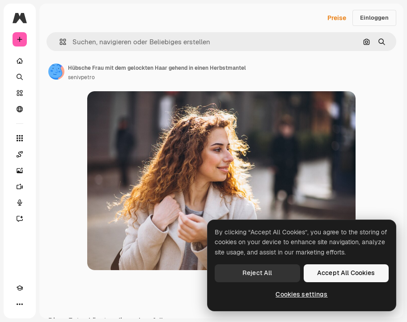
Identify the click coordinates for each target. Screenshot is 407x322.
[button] (59, 41)
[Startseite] (20, 61)
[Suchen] (20, 77)
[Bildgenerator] (20, 170)
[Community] (20, 109)
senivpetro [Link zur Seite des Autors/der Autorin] (81, 77)
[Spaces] (20, 154)
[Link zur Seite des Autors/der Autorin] (56, 72)
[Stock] (20, 93)
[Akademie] (20, 288)
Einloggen (374, 17)
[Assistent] (20, 219)
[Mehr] (20, 304)
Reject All (257, 273)
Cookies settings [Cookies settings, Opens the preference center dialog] (301, 294)
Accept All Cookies (346, 273)
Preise (336, 18)
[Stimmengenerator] (20, 202)
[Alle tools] (20, 138)
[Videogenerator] (20, 186)
